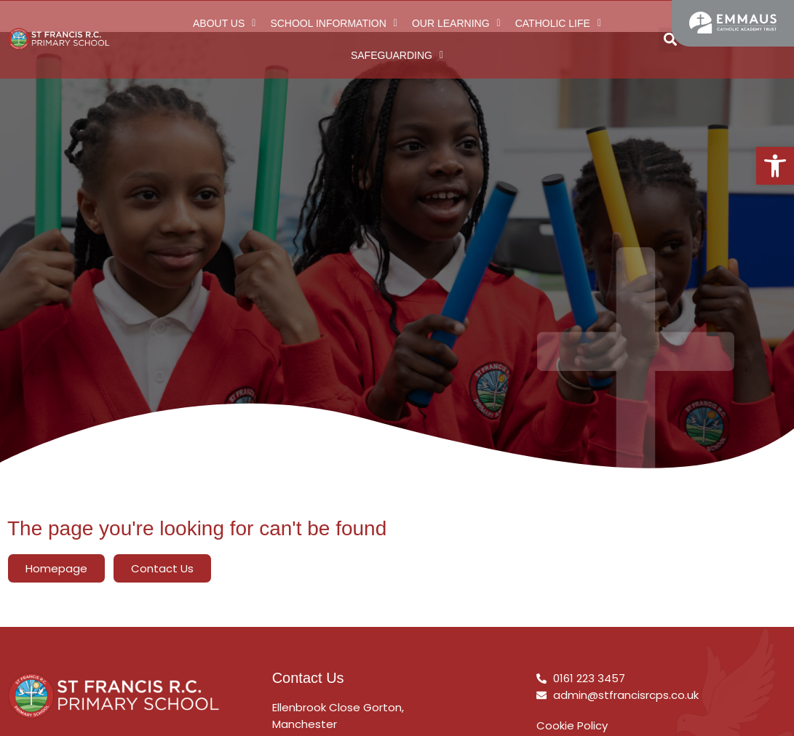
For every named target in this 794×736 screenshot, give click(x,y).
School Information (333, 23)
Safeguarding (397, 55)
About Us (224, 23)
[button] (775, 166)
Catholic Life (558, 23)
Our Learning (456, 23)
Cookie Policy (572, 725)
